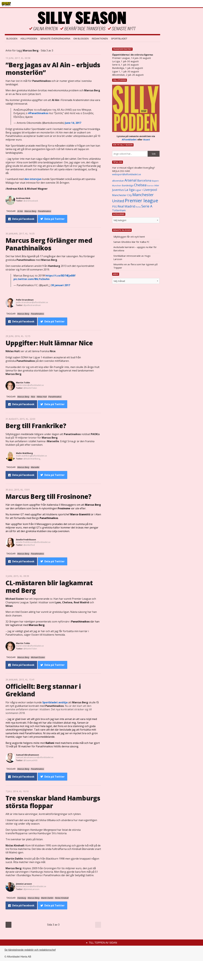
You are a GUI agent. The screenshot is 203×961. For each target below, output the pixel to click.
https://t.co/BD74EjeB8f (60, 275)
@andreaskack (30, 200)
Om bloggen (81, 38)
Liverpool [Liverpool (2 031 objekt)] (150, 190)
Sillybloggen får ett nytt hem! (129, 236)
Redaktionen (100, 38)
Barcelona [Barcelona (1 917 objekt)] (144, 180)
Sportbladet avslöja (55, 702)
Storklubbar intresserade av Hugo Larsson (132, 257)
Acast (146, 139)
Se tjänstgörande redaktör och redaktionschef (30, 949)
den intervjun (33, 179)
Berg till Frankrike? (36, 425)
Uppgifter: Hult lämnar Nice (49, 343)
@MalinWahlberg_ (32, 458)
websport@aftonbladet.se (126, 174)
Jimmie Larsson (24, 883)
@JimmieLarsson (31, 889)
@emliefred (29, 544)
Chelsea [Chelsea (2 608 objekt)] (140, 185)
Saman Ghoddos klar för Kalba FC (131, 241)
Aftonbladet (129, 139)
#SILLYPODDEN (28, 38)
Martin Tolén (23, 382)
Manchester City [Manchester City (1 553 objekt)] (122, 195)
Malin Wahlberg (24, 453)
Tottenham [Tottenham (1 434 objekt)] (119, 210)
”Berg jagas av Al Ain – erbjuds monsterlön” (53, 68)
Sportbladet (119, 38)
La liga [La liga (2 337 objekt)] (129, 189)
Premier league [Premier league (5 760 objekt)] (141, 200)
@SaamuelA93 (30, 760)
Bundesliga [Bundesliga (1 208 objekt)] (127, 185)
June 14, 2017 (73, 123)
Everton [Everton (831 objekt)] (150, 186)
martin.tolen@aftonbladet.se (30, 385)
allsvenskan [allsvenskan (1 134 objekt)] (118, 180)
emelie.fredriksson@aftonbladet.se (33, 542)
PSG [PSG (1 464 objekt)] (114, 206)
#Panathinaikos (38, 113)
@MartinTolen (30, 387)
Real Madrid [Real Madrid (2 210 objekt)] (126, 206)
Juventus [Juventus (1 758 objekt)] (118, 190)
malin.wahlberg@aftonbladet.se (31, 455)
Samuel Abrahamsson (27, 754)
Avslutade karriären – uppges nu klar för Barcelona (135, 248)
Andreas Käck (23, 198)
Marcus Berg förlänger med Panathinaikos (49, 244)
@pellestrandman (32, 305)
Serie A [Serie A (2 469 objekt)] (146, 206)
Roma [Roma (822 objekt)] (138, 207)
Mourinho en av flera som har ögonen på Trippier (135, 266)
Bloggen (11, 38)
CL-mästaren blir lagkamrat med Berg (49, 586)
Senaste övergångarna (55, 38)
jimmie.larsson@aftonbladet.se (31, 886)
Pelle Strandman (25, 299)
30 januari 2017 (60, 285)
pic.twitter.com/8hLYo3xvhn (31, 279)
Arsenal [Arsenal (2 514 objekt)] (130, 180)
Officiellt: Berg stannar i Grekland (43, 690)
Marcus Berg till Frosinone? (48, 496)
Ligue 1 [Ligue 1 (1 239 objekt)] (139, 190)
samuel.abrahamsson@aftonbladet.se (34, 757)
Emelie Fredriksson (26, 539)
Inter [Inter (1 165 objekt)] (156, 185)
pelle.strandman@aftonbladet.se (32, 302)
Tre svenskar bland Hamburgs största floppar (53, 802)
